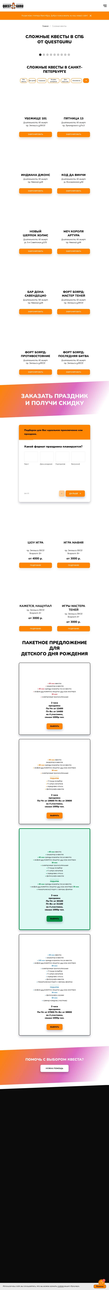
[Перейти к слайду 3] (47, 81)
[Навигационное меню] (105, 6)
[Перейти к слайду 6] (58, 81)
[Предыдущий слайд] (4, 63)
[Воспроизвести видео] (54, 64)
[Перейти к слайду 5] (54, 81)
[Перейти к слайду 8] (65, 81)
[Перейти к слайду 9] (69, 81)
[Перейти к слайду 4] (51, 81)
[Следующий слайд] (104, 63)
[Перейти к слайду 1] (40, 81)
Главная (45, 26)
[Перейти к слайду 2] (44, 81)
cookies (61, 1286)
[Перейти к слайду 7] (62, 81)
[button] (55, 753)
